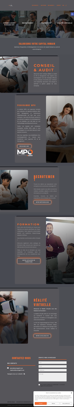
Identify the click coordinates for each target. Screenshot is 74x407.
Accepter (41, 403)
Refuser (53, 403)
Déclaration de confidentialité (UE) (24, 402)
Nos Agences (51, 5)
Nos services (35, 5)
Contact (59, 5)
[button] (72, 14)
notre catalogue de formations (28, 261)
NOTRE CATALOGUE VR (42, 335)
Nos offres (43, 5)
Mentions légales (11, 402)
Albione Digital (29, 405)
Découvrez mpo (24, 146)
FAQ (63, 5)
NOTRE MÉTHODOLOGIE (42, 202)
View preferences (66, 403)
